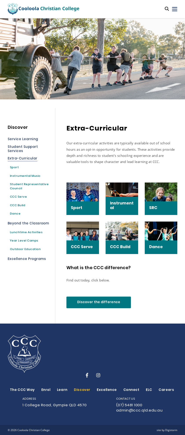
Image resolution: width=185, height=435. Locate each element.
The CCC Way (22, 390)
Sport (14, 168)
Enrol (46, 390)
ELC (149, 390)
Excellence (107, 390)
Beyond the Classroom (28, 224)
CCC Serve (18, 197)
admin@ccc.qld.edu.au (139, 411)
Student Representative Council (29, 187)
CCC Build (17, 206)
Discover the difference (98, 302)
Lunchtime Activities (26, 233)
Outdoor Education (25, 249)
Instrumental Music (25, 176)
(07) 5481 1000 (129, 405)
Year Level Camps (24, 241)
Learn (62, 390)
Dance (15, 214)
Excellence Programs (27, 259)
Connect (131, 390)
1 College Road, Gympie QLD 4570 (54, 405)
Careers (166, 390)
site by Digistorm (167, 430)
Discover (82, 390)
